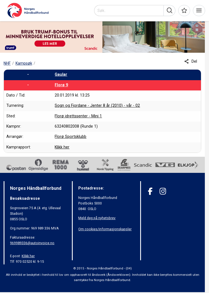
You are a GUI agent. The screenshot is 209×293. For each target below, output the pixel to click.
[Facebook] (150, 191)
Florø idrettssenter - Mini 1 (78, 116)
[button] (169, 10)
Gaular (61, 74)
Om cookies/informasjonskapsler (105, 229)
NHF (7, 63)
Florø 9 (61, 85)
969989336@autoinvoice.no (32, 243)
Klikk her (62, 147)
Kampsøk (24, 63)
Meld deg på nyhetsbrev (96, 218)
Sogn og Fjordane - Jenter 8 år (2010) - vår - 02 (97, 105)
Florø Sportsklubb (70, 136)
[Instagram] (162, 191)
